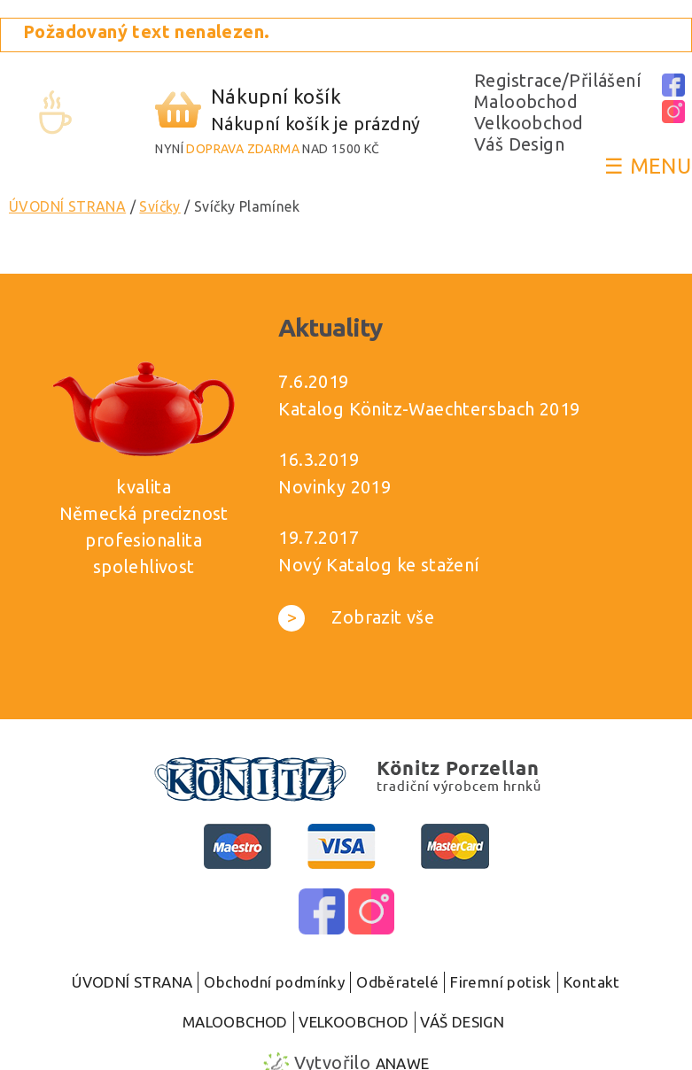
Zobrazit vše (356, 617)
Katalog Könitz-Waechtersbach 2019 (428, 409)
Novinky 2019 (334, 487)
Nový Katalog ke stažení (378, 564)
